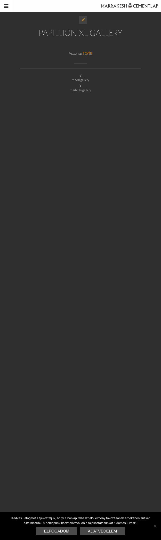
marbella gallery (80, 88)
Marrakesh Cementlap (127, 6)
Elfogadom (56, 531)
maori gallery (80, 78)
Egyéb (87, 53)
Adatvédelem (102, 531)
